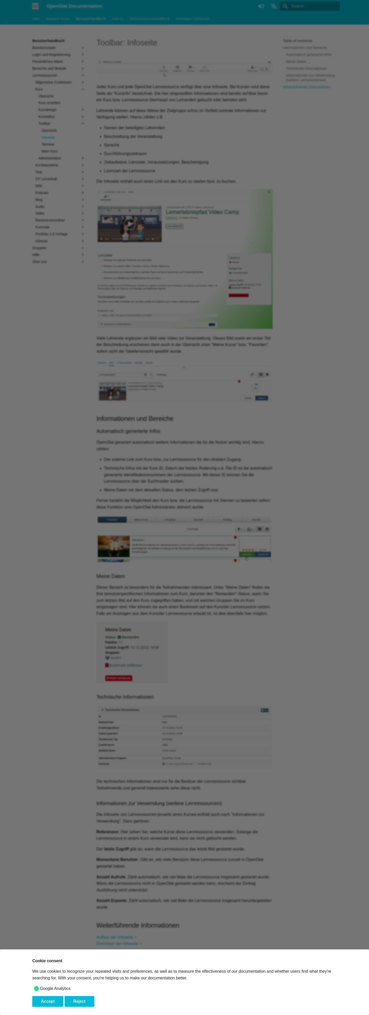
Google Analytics (55, 988)
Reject (79, 1001)
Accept (48, 1001)
